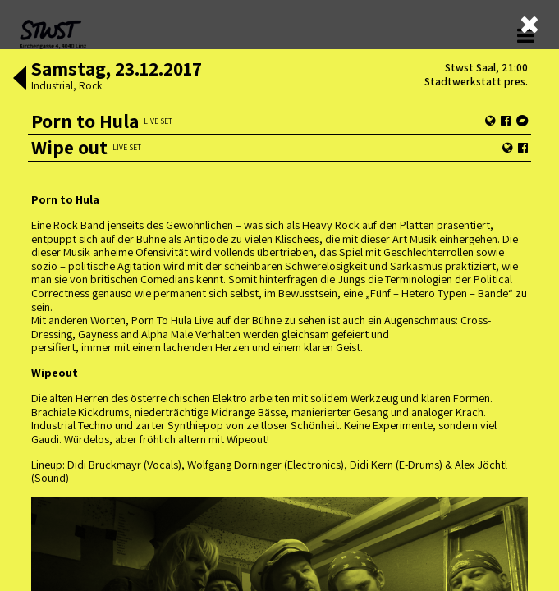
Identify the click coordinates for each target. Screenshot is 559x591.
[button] (19, 79)
